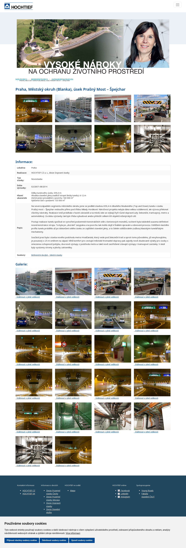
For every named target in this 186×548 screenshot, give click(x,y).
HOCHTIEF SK (28, 493)
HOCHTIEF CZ (28, 490)
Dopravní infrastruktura (62, 79)
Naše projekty (21, 79)
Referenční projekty (39, 79)
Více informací (73, 533)
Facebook (124, 490)
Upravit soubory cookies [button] (81, 540)
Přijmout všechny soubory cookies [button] (22, 540)
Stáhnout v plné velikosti (27, 296)
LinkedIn (123, 493)
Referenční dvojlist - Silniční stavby (46, 255)
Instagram (124, 496)
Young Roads (147, 490)
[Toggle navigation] (178, 5)
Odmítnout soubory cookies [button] (54, 540)
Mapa (72, 490)
